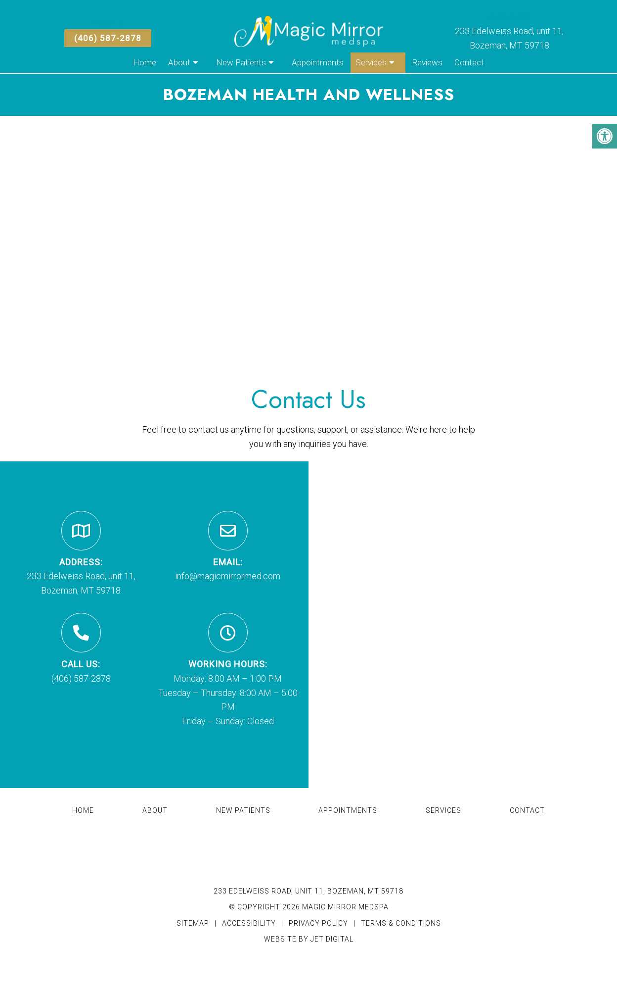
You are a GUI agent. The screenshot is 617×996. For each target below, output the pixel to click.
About (179, 62)
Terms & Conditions (401, 923)
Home (144, 62)
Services (371, 62)
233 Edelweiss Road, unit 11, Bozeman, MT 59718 (308, 891)
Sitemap (192, 923)
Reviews (427, 62)
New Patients (241, 62)
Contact (469, 62)
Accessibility (249, 923)
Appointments (318, 62)
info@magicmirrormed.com (227, 576)
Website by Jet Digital (308, 939)
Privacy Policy (319, 923)
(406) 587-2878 (107, 38)
